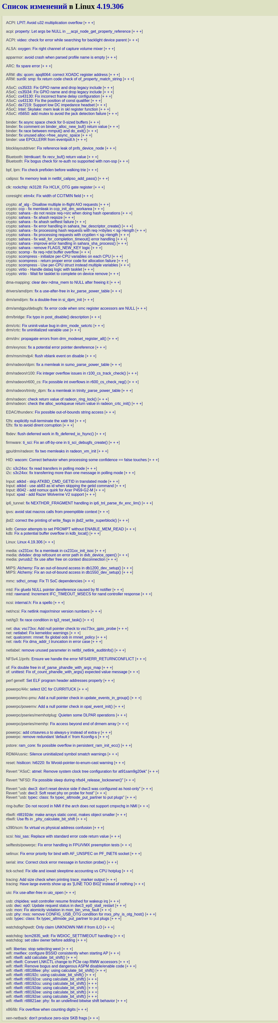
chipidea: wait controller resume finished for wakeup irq (61, 901)
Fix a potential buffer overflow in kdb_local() (51, 533)
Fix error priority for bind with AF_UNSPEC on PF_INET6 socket (74, 854)
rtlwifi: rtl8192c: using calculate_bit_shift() (49, 975)
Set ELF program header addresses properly (64, 680)
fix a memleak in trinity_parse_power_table (84, 391)
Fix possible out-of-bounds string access (69, 412)
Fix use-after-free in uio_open (38, 893)
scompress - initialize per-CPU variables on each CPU (65, 256)
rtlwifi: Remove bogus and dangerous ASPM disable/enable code (69, 966)
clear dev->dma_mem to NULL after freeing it (70, 282)
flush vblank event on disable (59, 356)
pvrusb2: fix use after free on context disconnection (62, 559)
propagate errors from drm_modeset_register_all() (63, 339)
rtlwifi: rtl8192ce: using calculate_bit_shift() (50, 979)
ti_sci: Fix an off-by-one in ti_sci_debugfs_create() (65, 442)
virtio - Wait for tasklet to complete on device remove (63, 274)
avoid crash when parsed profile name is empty (65, 57)
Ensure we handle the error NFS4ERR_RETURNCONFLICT (82, 659)
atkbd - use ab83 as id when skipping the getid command (65, 486)
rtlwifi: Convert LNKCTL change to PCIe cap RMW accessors (65, 962)
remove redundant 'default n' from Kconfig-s (60, 737)
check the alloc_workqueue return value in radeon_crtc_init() (79, 404)
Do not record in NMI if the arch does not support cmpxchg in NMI (81, 806)
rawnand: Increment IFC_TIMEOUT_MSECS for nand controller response (77, 594)
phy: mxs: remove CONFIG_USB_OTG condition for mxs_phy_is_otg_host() (79, 914)
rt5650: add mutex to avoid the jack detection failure (62, 114)
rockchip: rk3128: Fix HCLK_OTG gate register (53, 187)
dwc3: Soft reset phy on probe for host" (61, 793)
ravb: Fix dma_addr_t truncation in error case (51, 642)
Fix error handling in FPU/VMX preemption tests (79, 845)
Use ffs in (46, 819)
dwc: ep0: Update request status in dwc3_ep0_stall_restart (64, 906)
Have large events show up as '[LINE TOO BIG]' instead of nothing (76, 884)
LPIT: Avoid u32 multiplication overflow (49, 23)
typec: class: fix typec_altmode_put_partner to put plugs (61, 918)
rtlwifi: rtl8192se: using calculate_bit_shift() (50, 996)
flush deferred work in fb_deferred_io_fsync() (56, 434)
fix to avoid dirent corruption (38, 425)
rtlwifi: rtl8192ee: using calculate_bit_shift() (50, 992)
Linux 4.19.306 (30, 542)
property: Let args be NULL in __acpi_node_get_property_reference (73, 31)
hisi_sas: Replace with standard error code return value (62, 836)
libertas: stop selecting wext (37, 949)
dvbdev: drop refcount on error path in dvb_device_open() (68, 555)
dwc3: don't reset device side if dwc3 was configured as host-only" (84, 789)
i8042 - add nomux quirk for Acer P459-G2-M (55, 490)
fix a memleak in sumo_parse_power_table (72, 365)
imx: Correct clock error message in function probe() (61, 862)
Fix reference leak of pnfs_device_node (70, 148)
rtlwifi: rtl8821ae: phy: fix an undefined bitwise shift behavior (64, 1001)
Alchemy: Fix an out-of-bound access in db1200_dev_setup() (69, 568)
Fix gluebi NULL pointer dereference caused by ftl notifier (63, 590)
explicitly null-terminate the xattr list (44, 421)
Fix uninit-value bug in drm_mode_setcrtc (57, 326)
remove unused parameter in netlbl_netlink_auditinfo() (67, 650)
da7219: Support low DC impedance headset (56, 105)
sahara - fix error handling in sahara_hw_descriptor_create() (70, 226)
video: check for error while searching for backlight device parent (72, 40)
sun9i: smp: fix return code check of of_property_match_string (69, 79)
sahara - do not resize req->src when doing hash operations (69, 213)
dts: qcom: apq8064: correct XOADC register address (62, 75)
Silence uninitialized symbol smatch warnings (68, 754)
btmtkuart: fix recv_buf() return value (55, 157)
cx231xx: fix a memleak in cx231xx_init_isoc (56, 551)
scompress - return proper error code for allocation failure (67, 261)
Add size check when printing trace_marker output (62, 880)
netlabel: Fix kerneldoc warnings (40, 633)
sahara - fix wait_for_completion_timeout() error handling (67, 239)
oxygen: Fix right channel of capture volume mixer (60, 49)
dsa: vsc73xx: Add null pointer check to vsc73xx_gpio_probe (64, 629)
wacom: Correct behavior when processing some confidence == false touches (81, 460)
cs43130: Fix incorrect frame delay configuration (59, 96)
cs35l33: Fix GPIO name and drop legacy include (60, 88)
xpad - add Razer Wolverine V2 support (50, 494)
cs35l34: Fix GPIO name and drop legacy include (60, 92)
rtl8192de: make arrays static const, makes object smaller (66, 815)
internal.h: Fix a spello (33, 603)
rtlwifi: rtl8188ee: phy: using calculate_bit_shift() (54, 970)
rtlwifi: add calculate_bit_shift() (39, 957)
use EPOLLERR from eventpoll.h (47, 140)
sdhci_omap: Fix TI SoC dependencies (50, 581)
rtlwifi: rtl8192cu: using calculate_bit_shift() (50, 983)
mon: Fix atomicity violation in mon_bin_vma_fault (56, 910)
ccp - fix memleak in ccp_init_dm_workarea (55, 209)
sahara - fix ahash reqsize (40, 217)
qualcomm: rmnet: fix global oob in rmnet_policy (54, 637)
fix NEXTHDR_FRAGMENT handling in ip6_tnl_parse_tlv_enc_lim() (83, 503)
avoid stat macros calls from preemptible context (56, 512)
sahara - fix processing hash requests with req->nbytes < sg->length (76, 230)
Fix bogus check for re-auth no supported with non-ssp (71, 161)
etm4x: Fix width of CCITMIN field (52, 196)
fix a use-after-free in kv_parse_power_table (72, 291)
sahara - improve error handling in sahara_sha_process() (67, 243)
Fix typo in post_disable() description (57, 317)
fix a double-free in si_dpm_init (56, 300)
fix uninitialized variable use (45, 330)
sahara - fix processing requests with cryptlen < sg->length (68, 235)
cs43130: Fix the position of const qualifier (54, 101)
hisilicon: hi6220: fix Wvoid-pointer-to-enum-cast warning (65, 763)
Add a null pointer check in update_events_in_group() (83, 698)
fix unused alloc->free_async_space (49, 135)
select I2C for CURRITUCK (53, 689)
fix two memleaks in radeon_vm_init (65, 451)
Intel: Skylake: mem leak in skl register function (58, 109)
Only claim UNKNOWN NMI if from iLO (69, 927)
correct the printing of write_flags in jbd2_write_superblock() (66, 520)
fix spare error (28, 66)
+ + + (89, 23)
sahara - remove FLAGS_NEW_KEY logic (54, 248)
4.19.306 (110, 6)
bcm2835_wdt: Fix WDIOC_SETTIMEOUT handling (68, 936)
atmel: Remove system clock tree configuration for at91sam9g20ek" (89, 771)
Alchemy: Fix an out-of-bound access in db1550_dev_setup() (69, 572)
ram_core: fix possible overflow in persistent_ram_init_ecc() (69, 745)
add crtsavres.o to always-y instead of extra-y (61, 732)
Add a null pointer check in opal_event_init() (75, 706)
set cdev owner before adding (50, 940)
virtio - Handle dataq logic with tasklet (50, 269)
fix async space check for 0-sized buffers (53, 122)
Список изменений (34, 6)
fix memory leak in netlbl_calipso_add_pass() (58, 178)
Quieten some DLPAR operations (86, 715)
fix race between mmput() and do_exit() (52, 131)
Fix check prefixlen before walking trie (54, 170)
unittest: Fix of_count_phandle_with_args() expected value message (69, 672)
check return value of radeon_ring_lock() (62, 399)
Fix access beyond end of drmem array (83, 724)
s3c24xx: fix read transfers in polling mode (49, 468)
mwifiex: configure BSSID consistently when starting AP (61, 953)
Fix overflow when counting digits (47, 1009)
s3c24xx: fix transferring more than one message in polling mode (68, 473)
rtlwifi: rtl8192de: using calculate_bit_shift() (50, 988)
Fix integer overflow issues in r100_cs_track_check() (81, 373)
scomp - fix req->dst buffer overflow (49, 252)
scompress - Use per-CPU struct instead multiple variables (68, 265)
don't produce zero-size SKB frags (58, 1018)
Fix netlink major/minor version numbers (55, 611)
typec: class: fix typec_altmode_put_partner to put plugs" (76, 797)
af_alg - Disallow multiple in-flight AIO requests (58, 204)
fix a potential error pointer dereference (61, 347)
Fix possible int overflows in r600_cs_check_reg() (84, 382)
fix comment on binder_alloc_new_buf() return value (63, 127)
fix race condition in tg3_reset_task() (51, 620)
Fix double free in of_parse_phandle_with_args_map (56, 667)
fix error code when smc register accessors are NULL (89, 308)
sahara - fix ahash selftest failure (46, 222)
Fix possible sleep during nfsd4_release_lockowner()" (77, 780)
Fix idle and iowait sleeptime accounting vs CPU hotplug (73, 871)
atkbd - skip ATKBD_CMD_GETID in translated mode (62, 481)
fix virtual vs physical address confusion (58, 828)
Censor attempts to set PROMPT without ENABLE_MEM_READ (69, 529)
